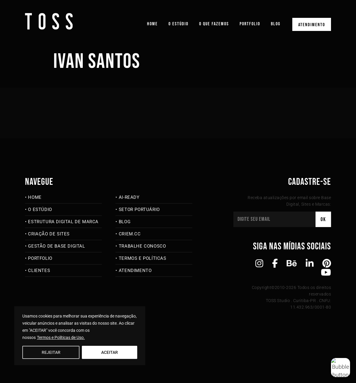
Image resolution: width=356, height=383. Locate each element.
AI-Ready (129, 197)
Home (152, 24)
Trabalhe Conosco (142, 246)
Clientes (39, 270)
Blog (275, 24)
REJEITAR (51, 352)
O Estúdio (178, 24)
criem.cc (130, 234)
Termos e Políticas (142, 258)
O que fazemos (214, 24)
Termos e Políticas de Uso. (61, 337)
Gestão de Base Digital (56, 246)
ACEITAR (109, 352)
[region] (79, 335)
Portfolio (250, 24)
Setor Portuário (139, 209)
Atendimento (311, 25)
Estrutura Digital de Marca (63, 221)
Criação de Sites (49, 234)
